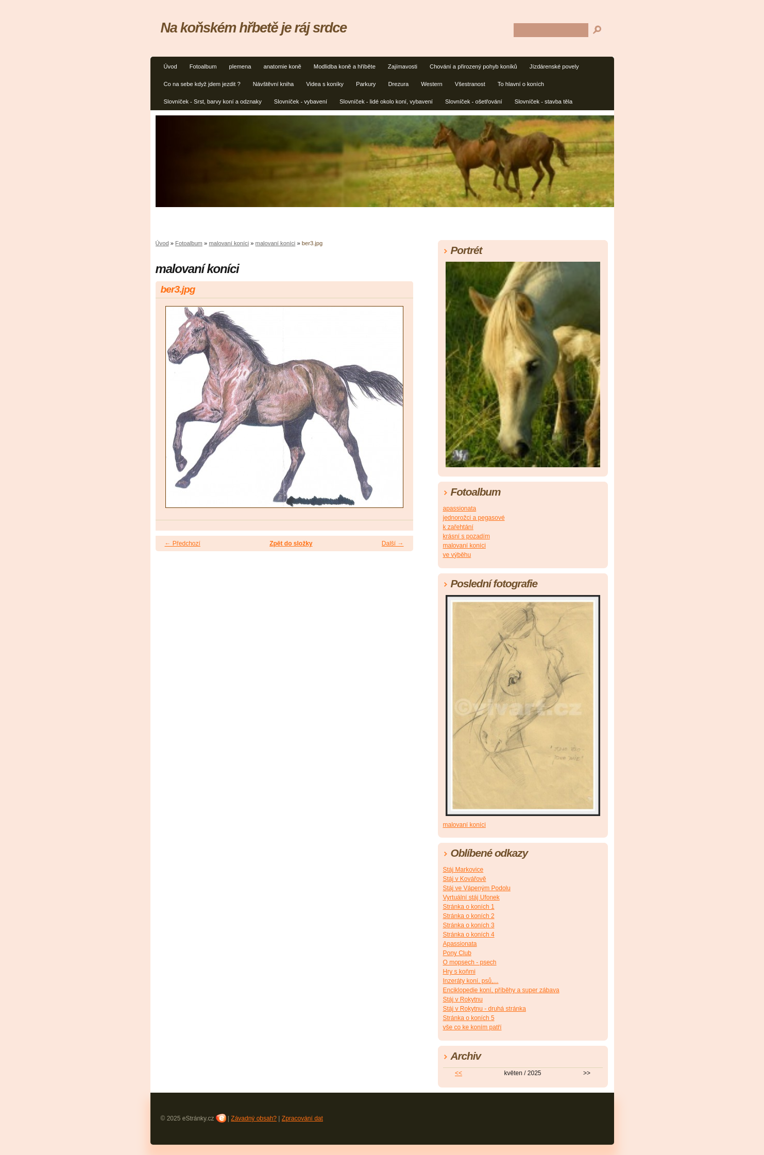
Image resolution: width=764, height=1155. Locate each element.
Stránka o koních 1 (469, 906)
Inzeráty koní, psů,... (471, 980)
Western (431, 84)
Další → (393, 543)
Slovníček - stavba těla (544, 101)
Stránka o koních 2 (469, 916)
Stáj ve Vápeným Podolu (477, 888)
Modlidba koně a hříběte (345, 66)
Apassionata (460, 943)
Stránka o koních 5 (469, 1018)
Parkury (366, 84)
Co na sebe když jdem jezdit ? (202, 84)
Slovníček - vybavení (300, 101)
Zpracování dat (302, 1118)
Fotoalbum (203, 66)
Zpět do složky (290, 543)
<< (458, 1073)
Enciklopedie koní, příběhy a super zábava (501, 990)
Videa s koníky (325, 84)
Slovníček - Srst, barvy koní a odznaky (213, 101)
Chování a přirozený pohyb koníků (473, 66)
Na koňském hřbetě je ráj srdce (254, 28)
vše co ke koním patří (472, 1027)
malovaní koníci (229, 243)
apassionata (460, 508)
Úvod (170, 66)
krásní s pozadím (466, 536)
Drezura (398, 84)
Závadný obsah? (254, 1118)
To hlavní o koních (521, 84)
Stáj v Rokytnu (463, 999)
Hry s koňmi (459, 971)
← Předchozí (182, 543)
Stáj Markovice (463, 869)
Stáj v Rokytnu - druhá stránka (484, 1008)
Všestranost (470, 84)
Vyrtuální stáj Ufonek (471, 897)
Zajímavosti (402, 66)
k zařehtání (458, 527)
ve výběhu (457, 554)
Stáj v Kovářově (464, 878)
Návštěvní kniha (273, 84)
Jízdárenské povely (554, 66)
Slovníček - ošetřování (473, 101)
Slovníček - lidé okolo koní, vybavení (386, 101)
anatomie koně (282, 66)
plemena (240, 66)
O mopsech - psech (470, 962)
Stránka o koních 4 (469, 934)
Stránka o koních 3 (469, 925)
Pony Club (457, 953)
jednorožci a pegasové (474, 517)
